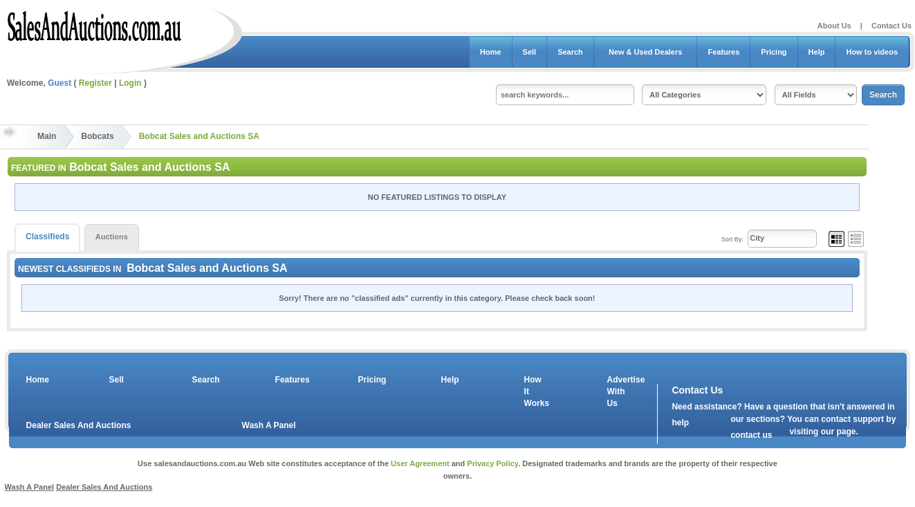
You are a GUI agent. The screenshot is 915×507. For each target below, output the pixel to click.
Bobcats (97, 136)
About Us (834, 25)
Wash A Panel (269, 425)
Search (570, 52)
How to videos (872, 52)
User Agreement (420, 463)
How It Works (534, 391)
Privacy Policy (492, 463)
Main (46, 136)
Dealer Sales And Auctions (78, 425)
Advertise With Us (617, 391)
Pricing (773, 52)
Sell (530, 52)
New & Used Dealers (645, 52)
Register (95, 83)
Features (723, 52)
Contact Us (891, 25)
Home (490, 52)
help (680, 422)
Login (130, 83)
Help (816, 52)
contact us (751, 435)
